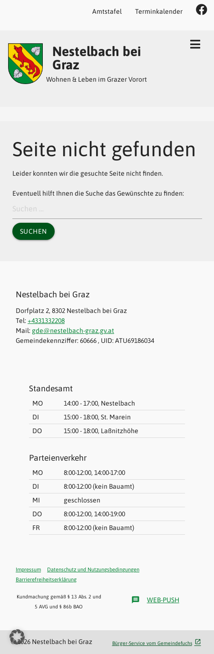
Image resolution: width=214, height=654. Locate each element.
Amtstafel (107, 11)
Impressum (28, 569)
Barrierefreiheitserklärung (46, 579)
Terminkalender (159, 11)
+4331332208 (46, 320)
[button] (17, 637)
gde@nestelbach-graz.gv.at (73, 330)
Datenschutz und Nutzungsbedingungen (93, 569)
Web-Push (155, 599)
